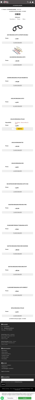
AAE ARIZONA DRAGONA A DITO (17, 57)
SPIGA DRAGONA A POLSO (17, 308)
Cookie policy (29, 394)
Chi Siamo (4, 350)
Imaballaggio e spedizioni (7, 368)
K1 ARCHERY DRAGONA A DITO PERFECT (18, 287)
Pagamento (5, 366)
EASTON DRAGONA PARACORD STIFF (17, 266)
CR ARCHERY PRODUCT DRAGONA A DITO (17, 225)
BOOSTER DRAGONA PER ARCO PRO (17, 204)
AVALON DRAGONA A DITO (17, 98)
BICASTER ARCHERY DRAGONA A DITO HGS (17, 184)
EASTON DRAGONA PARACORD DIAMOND (17, 246)
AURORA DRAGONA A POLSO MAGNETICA (17, 77)
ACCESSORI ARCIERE (17, 5)
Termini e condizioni (6, 365)
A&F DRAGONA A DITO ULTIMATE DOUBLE (17, 35)
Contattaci (4, 358)
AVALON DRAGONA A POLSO (17, 119)
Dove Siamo (5, 352)
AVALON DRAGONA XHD (17, 163)
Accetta (24, 398)
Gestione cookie (5, 355)
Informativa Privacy (6, 353)
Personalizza (10, 398)
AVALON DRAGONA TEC (17, 142)
